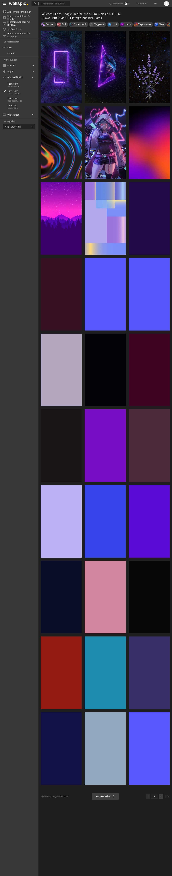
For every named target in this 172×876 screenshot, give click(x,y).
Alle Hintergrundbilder (17, 11)
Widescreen (11, 114)
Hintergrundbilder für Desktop (16, 23)
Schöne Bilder (12, 29)
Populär (11, 53)
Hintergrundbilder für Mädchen (16, 35)
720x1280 (12, 105)
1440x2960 (12, 84)
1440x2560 (22, 91)
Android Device (13, 77)
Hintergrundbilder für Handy (16, 18)
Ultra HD (9, 65)
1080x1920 (12, 98)
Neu (9, 47)
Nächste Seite (105, 796)
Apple (8, 71)
